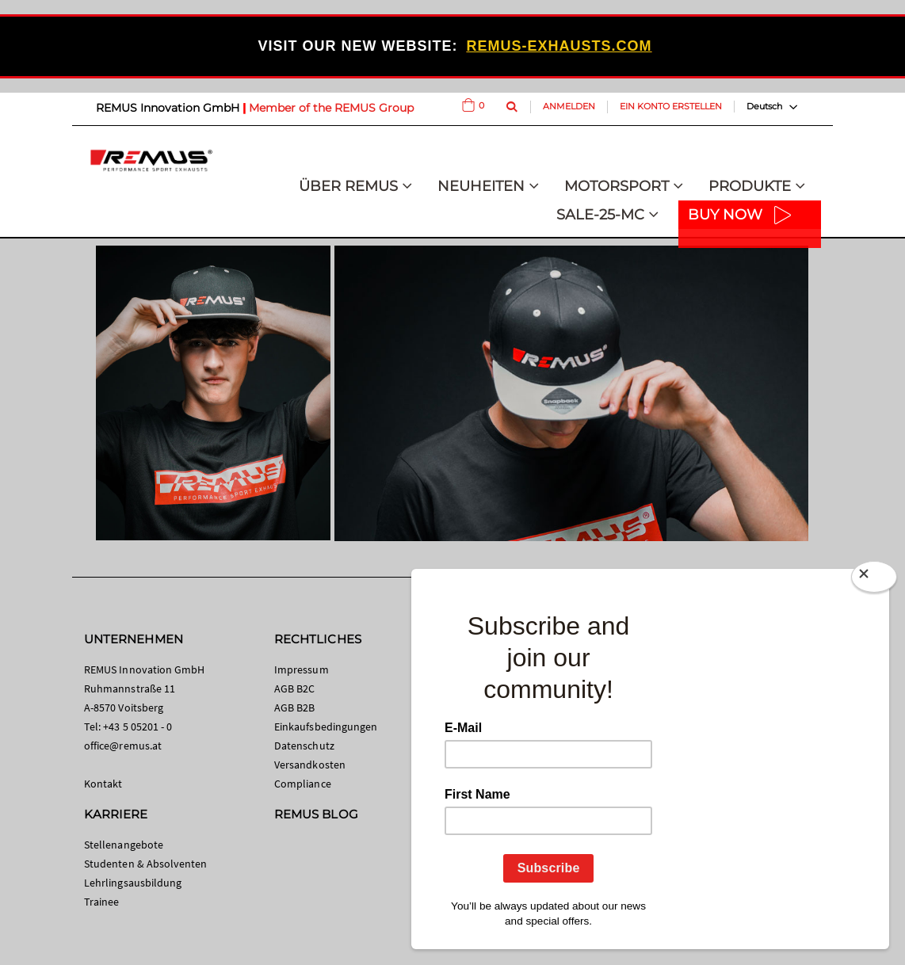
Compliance (302, 783)
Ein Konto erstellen (671, 106)
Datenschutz (304, 745)
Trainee (101, 901)
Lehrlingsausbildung (132, 882)
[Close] (874, 580)
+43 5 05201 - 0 (137, 726)
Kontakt (103, 783)
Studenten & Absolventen (146, 863)
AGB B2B (294, 707)
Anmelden (569, 106)
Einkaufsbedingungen (325, 726)
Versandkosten (310, 764)
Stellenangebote (123, 844)
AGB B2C (294, 688)
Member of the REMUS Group (331, 108)
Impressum (301, 669)
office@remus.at (123, 745)
